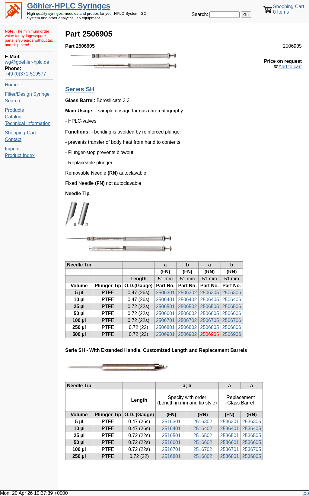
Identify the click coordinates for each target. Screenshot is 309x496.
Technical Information (27, 123)
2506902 (187, 334)
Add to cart (290, 66)
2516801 (171, 456)
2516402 (202, 428)
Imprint (12, 148)
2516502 (202, 435)
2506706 (231, 320)
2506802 (187, 327)
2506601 (165, 313)
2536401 (229, 428)
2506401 (165, 299)
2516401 (171, 428)
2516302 (202, 421)
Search (12, 100)
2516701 (171, 449)
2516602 (202, 442)
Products (14, 110)
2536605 (251, 442)
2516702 (202, 449)
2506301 (165, 292)
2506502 (187, 306)
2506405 (209, 299)
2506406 (231, 299)
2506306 (231, 292)
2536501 (229, 435)
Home (11, 84)
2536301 (229, 421)
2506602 (187, 313)
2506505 (209, 306)
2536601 (229, 442)
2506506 (231, 306)
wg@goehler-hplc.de (27, 62)
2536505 (251, 435)
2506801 (165, 327)
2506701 (165, 320)
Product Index (20, 155)
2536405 (251, 428)
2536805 (251, 456)
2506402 (187, 299)
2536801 (229, 456)
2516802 (202, 456)
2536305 (251, 421)
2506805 (209, 327)
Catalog (13, 116)
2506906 (231, 334)
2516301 (171, 421)
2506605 (209, 313)
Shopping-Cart (20, 132)
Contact (13, 139)
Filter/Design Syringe (27, 94)
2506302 (187, 292)
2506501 (165, 306)
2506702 (187, 320)
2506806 (231, 327)
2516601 (171, 442)
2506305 (209, 292)
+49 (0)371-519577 (25, 73)
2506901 (165, 334)
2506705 (209, 320)
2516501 (171, 435)
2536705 (251, 449)
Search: (200, 14)
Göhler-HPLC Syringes (68, 6)
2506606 (231, 313)
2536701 (229, 449)
